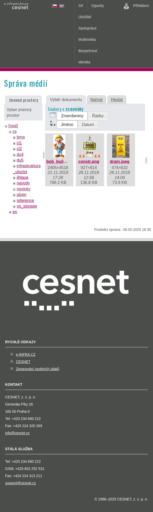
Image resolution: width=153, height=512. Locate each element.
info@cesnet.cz (17, 433)
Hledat (117, 99)
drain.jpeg (119, 161)
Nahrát (96, 99)
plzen (21, 194)
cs (15, 131)
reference (25, 200)
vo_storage (27, 206)
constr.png (88, 161)
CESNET (23, 362)
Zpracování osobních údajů (37, 369)
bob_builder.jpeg (62, 161)
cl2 (19, 148)
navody (23, 183)
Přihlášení (136, 6)
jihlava (22, 177)
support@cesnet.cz (20, 483)
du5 (20, 160)
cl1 (19, 143)
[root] (13, 126)
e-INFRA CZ (25, 354)
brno (21, 137)
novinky (23, 189)
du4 (20, 154)
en (15, 212)
